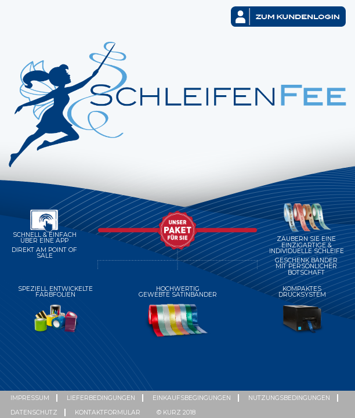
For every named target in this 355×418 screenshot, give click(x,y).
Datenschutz (33, 412)
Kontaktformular (107, 412)
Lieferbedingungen (101, 398)
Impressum (29, 398)
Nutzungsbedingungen (289, 398)
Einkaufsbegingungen (192, 398)
